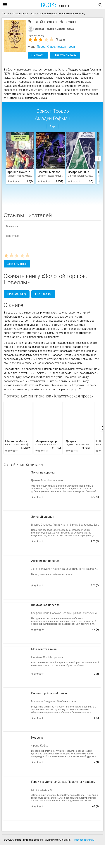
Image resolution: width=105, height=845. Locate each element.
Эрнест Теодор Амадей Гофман (55, 29)
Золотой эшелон (42, 516)
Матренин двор (48, 443)
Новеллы (37, 737)
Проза (41, 46)
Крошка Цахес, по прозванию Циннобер (20, 172)
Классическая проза (61, 46)
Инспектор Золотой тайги (49, 693)
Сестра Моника (78, 172)
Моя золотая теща (44, 649)
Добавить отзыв (17, 263)
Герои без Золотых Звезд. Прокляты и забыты (63, 782)
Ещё (52, 126)
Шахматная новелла (45, 605)
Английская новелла (45, 561)
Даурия (78, 443)
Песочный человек (50, 172)
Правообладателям (83, 839)
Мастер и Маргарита (18, 443)
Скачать (37, 55)
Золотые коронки (43, 472)
